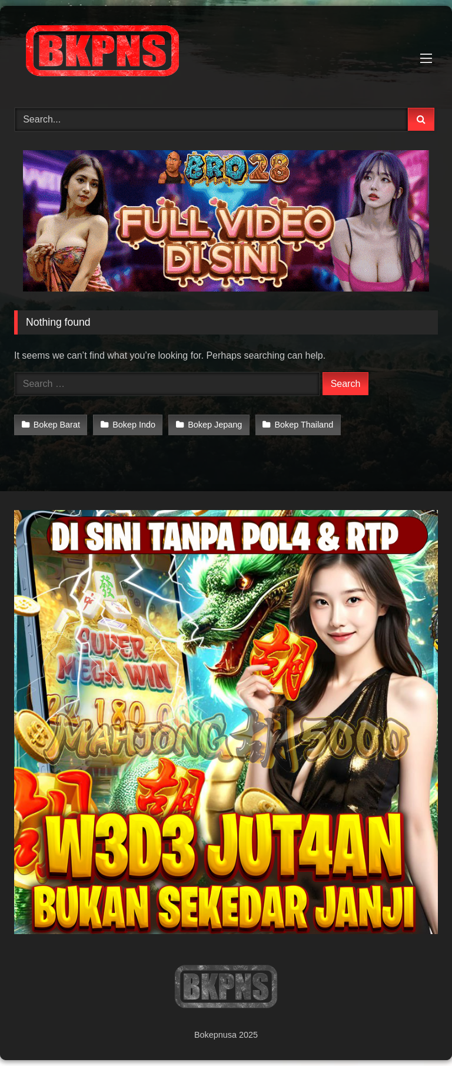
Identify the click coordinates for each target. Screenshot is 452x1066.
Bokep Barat (57, 424)
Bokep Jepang (215, 424)
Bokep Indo (133, 424)
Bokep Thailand (303, 424)
